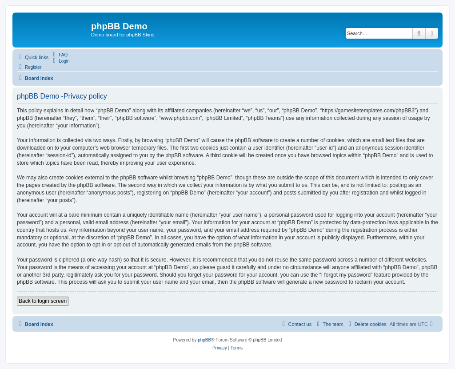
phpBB (204, 339)
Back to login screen (43, 301)
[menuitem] (59, 55)
